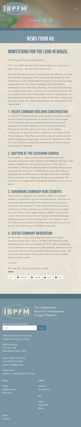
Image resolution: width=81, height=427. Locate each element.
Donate (34, 21)
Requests (6, 392)
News (41, 408)
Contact (6, 418)
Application (43, 404)
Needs (5, 385)
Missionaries (44, 389)
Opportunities (9, 389)
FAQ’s (41, 401)
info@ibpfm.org (16, 364)
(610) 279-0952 (17, 357)
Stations (42, 385)
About (5, 415)
